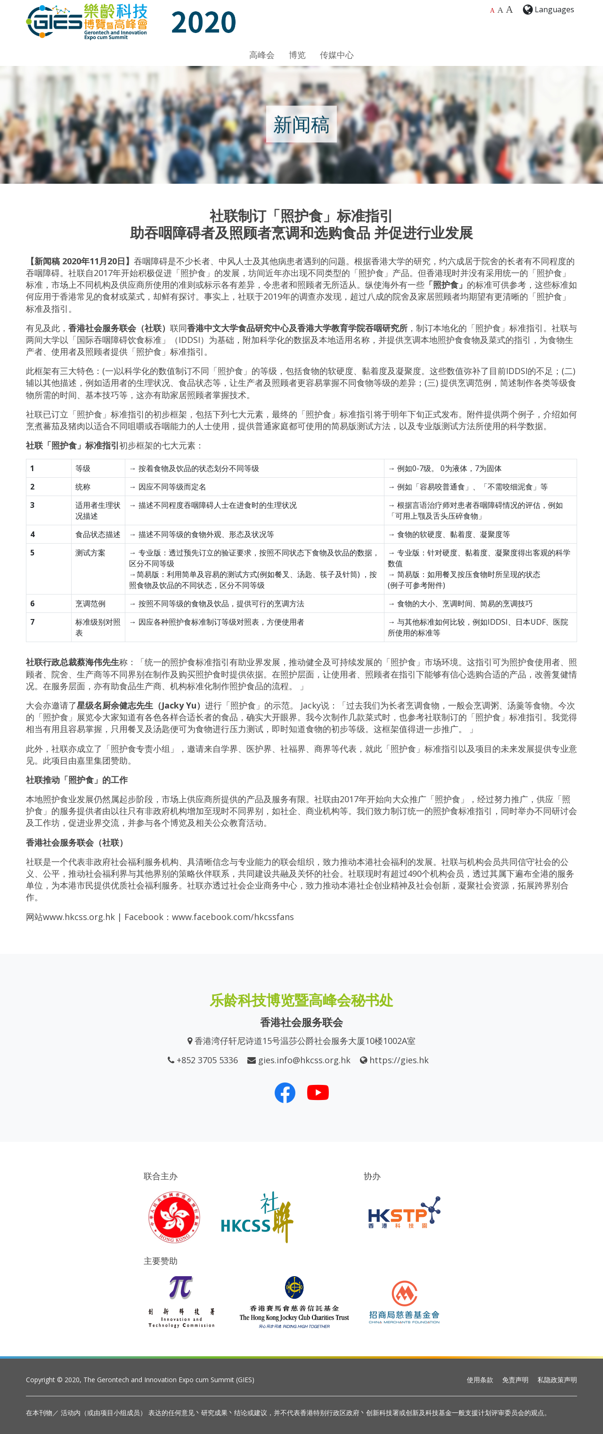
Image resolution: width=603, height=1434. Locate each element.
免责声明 (515, 1379)
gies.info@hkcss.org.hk (304, 1060)
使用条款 (480, 1379)
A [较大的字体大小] (500, 10)
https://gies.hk (399, 1060)
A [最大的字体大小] (509, 9)
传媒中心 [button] (337, 54)
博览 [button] (297, 54)
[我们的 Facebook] (285, 1092)
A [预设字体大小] (492, 10)
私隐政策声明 (557, 1379)
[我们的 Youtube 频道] (318, 1092)
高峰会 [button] (262, 54)
